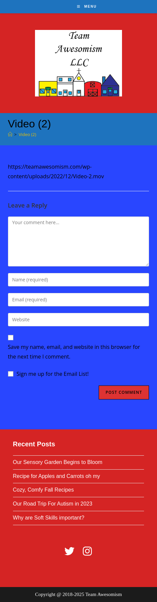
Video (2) (27, 134)
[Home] (10, 134)
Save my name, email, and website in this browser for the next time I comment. (74, 351)
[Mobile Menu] (87, 6)
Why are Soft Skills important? (48, 518)
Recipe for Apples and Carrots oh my (56, 476)
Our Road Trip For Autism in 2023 (52, 504)
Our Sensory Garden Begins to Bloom (58, 462)
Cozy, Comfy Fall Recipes (43, 490)
